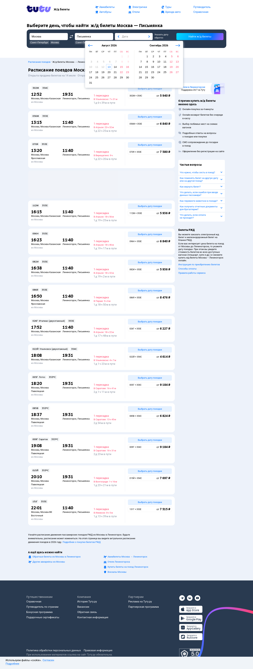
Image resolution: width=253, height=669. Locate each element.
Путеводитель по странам (42, 606)
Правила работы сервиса (192, 273)
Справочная (33, 601)
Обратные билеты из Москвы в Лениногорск (57, 556)
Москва (35, 98)
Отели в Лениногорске (193, 87)
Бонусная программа (39, 612)
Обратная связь (87, 612)
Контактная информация (92, 617)
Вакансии (83, 606)
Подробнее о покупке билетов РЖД (81, 542)
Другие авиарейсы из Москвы (49, 561)
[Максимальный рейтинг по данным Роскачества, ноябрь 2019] (189, 654)
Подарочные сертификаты (42, 617)
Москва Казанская (50, 98)
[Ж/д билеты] (62, 9)
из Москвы (37, 102)
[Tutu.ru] (39, 9)
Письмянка (83, 98)
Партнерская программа (143, 606)
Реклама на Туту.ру (140, 601)
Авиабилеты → (127, 556)
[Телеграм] (182, 597)
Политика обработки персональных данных (53, 650)
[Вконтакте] (190, 597)
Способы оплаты (187, 268)
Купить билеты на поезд (128, 567)
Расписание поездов (39, 62)
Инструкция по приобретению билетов (199, 264)
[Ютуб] (197, 597)
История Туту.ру (87, 601)
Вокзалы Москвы (117, 572)
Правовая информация (98, 650)
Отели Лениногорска (119, 561)
